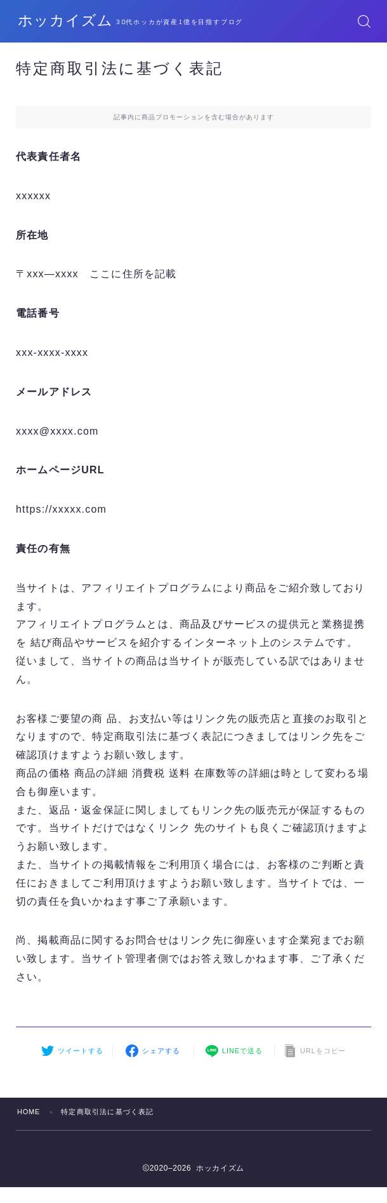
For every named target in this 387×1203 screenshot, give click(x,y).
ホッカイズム (71, 21)
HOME (29, 1111)
